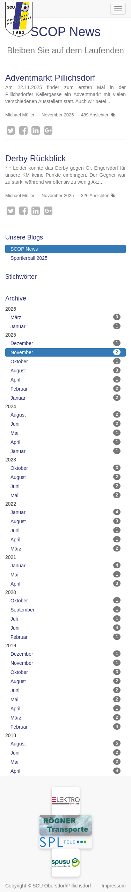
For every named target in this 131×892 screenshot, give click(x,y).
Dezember (65, 343)
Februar (65, 388)
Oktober (65, 361)
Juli (65, 618)
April (65, 379)
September (65, 609)
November (65, 352)
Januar (65, 326)
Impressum (114, 885)
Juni (65, 423)
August (65, 370)
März (65, 317)
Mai (65, 433)
